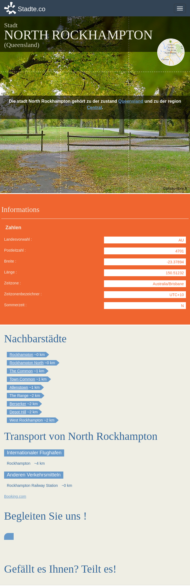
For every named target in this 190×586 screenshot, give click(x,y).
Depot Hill (18, 412)
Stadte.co (31, 9)
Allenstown (19, 387)
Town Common (22, 379)
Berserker (18, 404)
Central (94, 107)
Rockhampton (21, 354)
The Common (21, 371)
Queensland (130, 101)
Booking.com (15, 496)
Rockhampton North (27, 363)
